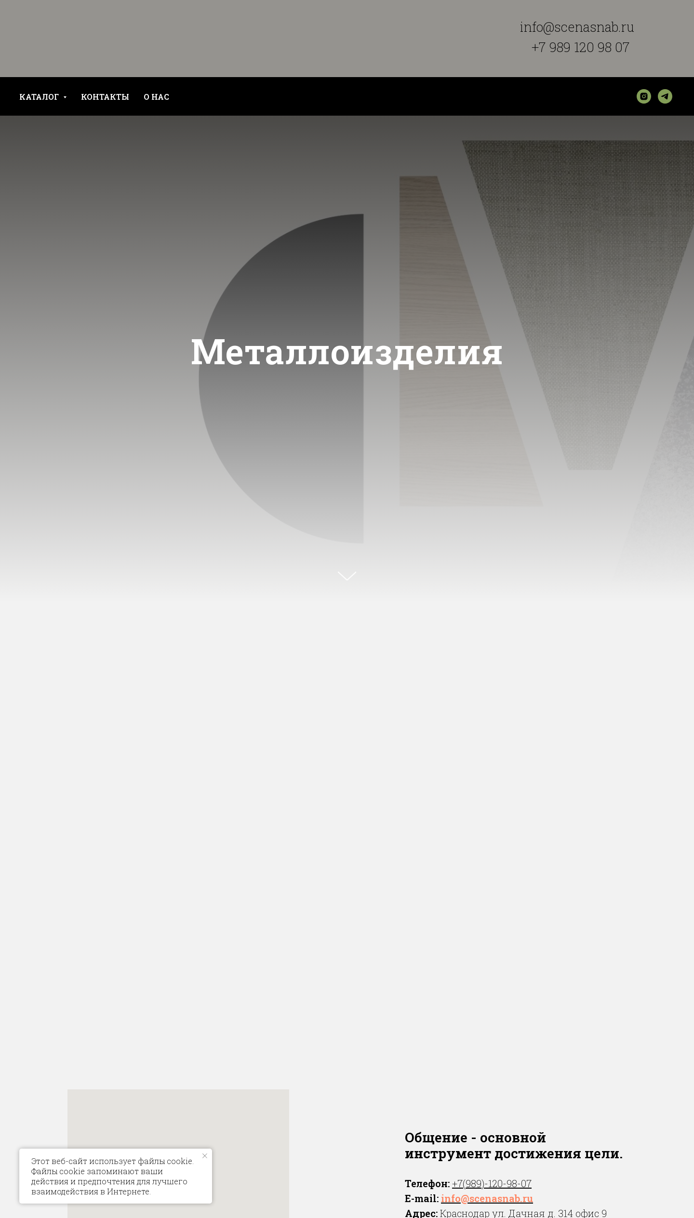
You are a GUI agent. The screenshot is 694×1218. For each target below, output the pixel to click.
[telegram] (665, 96)
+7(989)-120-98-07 (492, 1183)
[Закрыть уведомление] (205, 1156)
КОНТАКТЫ (105, 97)
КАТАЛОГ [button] (40, 97)
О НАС (156, 97)
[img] (107, 160)
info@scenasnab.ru (577, 26)
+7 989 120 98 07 (581, 47)
